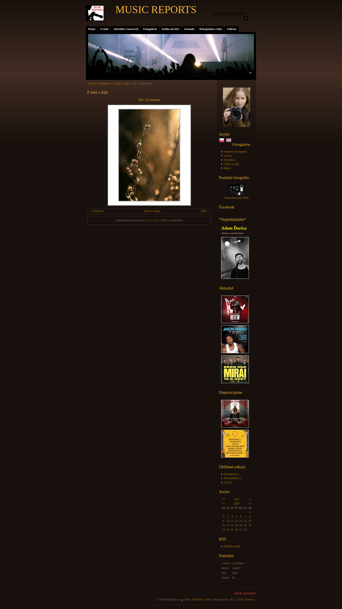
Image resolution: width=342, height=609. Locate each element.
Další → (205, 211)
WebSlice (197, 599)
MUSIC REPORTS (156, 9)
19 (236, 525)
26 (236, 529)
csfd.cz (228, 482)
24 (227, 529)
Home (92, 29)
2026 (237, 503)
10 (227, 521)
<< (223, 499)
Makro (227, 168)
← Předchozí (95, 211)
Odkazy (231, 29)
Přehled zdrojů (232, 546)
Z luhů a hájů (231, 164)
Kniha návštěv (171, 29)
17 (227, 525)
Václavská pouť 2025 (236, 198)
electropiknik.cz (232, 478)
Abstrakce (229, 160)
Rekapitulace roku (210, 29)
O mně (104, 29)
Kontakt (189, 29)
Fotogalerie (150, 29)
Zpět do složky (152, 211)
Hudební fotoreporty (235, 151)
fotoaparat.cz (231, 474)
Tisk (207, 599)
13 (240, 521)
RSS (187, 599)
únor (236, 499)
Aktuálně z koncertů (125, 29)
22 (249, 525)
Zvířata (228, 155)
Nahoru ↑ (250, 599)
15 (249, 521)
